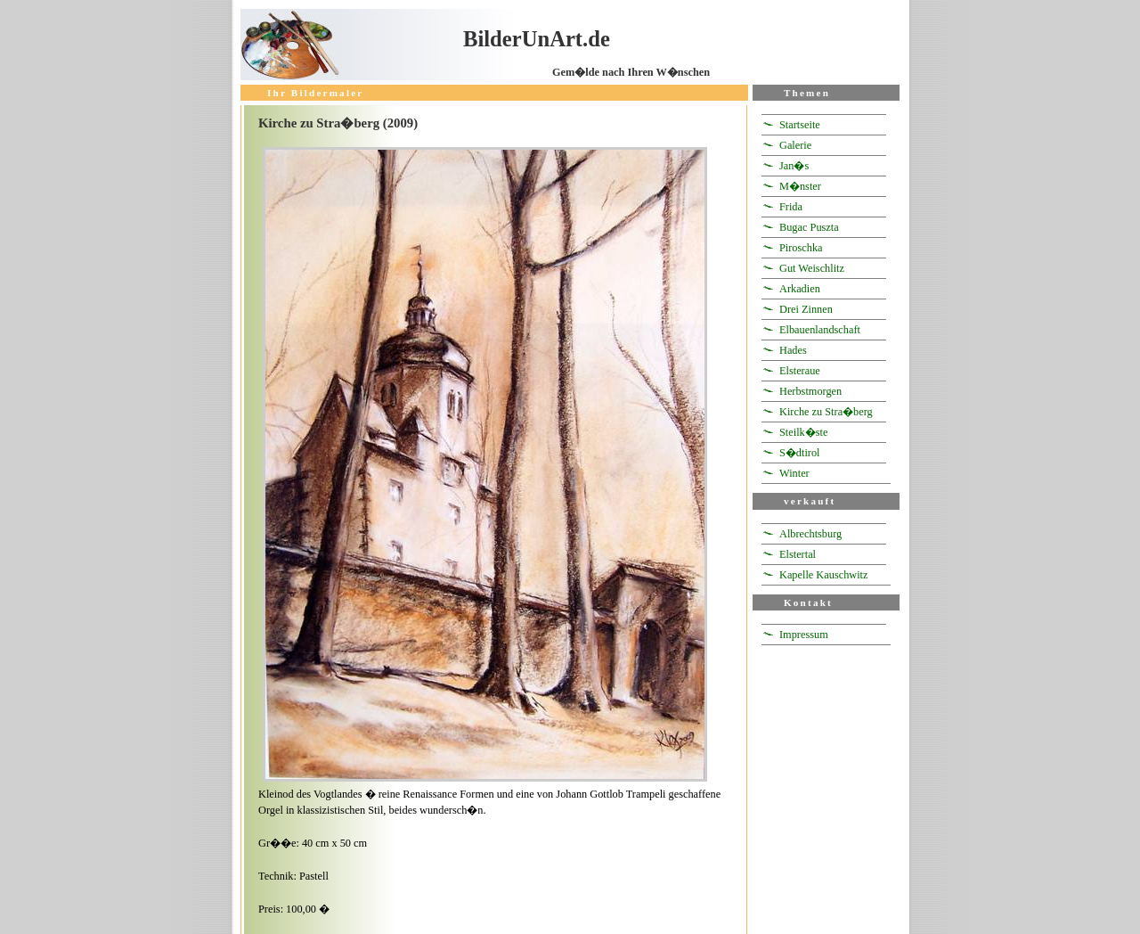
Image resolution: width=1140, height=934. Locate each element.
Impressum (803, 634)
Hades (793, 350)
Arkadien (799, 289)
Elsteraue (799, 371)
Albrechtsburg (810, 534)
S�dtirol (799, 453)
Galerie (795, 145)
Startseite (799, 125)
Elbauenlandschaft (819, 330)
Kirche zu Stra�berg (826, 412)
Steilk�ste (803, 432)
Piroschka (801, 248)
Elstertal (797, 554)
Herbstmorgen (810, 391)
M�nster (800, 186)
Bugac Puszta (809, 227)
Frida (790, 207)
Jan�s (794, 166)
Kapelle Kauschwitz (823, 575)
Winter (794, 473)
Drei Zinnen (806, 309)
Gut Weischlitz (811, 268)
